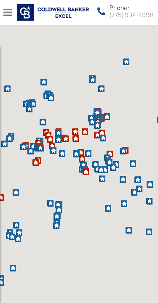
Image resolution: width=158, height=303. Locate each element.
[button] (16, 193)
